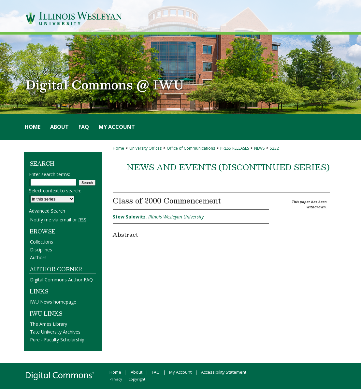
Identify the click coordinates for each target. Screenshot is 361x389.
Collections (41, 242)
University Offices (145, 148)
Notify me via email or (58, 220)
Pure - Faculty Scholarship (57, 340)
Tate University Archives (55, 332)
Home (118, 148)
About (136, 372)
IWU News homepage (53, 302)
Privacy (115, 379)
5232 (274, 148)
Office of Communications (191, 148)
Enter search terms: (49, 174)
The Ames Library (48, 324)
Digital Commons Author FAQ (61, 280)
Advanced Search (47, 211)
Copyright (136, 379)
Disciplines (41, 250)
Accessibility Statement (223, 372)
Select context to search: (55, 190)
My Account (180, 372)
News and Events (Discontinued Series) (228, 166)
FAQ (156, 372)
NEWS (259, 148)
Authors (38, 257)
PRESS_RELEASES (234, 148)
